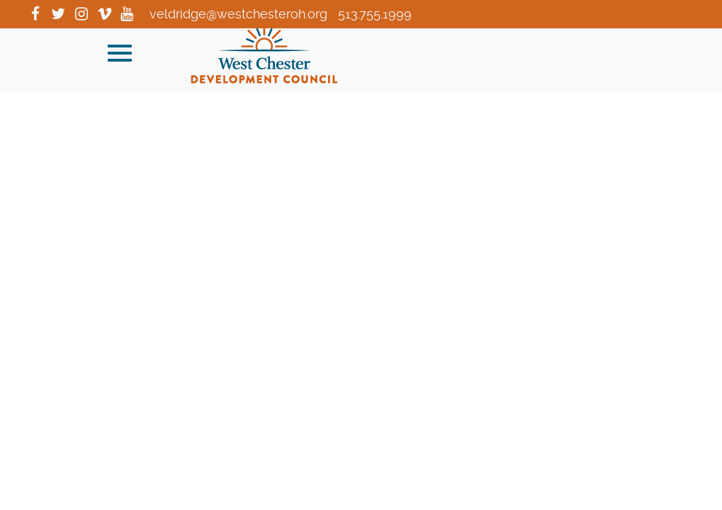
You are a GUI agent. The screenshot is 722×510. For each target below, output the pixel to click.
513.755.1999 (375, 13)
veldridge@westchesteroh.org (238, 13)
